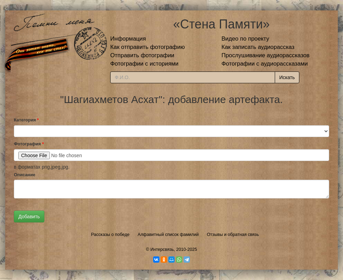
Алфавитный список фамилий (168, 234)
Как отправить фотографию (147, 47)
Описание (24, 174)
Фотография (29, 144)
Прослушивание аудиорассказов (265, 55)
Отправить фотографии (142, 55)
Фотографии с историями (144, 63)
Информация (128, 38)
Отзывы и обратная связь (233, 234)
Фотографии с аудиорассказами (264, 63)
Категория (26, 120)
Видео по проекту (245, 38)
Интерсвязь (162, 249)
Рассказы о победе (110, 234)
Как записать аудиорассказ (257, 47)
